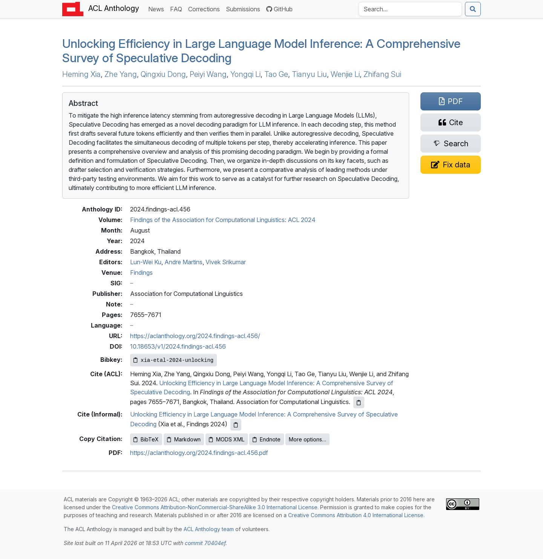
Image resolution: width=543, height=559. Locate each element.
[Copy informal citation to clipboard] (235, 424)
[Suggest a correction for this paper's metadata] (450, 165)
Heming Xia (81, 74)
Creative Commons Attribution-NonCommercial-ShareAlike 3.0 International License (215, 507)
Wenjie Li (345, 74)
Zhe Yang (120, 74)
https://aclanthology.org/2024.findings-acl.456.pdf (199, 452)
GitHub (279, 9)
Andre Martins (183, 262)
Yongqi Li (245, 74)
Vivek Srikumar (226, 262)
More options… (307, 439)
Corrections (205, 8)
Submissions (244, 8)
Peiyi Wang (208, 74)
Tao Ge (276, 74)
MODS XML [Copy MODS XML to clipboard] (226, 439)
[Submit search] (473, 9)
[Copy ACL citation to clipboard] (358, 402)
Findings (141, 272)
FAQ (177, 8)
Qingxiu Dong (163, 74)
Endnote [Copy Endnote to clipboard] (267, 439)
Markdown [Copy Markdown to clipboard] (184, 439)
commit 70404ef (205, 543)
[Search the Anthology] (410, 9)
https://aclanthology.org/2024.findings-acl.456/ (195, 336)
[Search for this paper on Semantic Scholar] (450, 144)
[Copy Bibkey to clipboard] (173, 360)
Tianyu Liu (309, 74)
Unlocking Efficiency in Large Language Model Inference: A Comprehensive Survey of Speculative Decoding (261, 50)
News (157, 8)
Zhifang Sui (382, 74)
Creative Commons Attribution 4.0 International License (355, 515)
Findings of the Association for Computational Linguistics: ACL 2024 (223, 220)
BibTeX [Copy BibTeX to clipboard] (146, 439)
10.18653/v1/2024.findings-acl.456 (178, 346)
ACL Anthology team (209, 529)
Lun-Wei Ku (145, 262)
